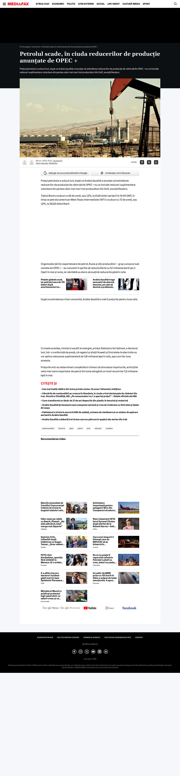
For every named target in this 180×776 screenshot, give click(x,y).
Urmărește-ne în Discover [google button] (115, 173)
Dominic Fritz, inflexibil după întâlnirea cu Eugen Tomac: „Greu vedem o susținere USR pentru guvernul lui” (53, 541)
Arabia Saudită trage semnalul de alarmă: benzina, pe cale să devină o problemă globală (104, 283)
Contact (139, 637)
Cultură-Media (131, 4)
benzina (61, 428)
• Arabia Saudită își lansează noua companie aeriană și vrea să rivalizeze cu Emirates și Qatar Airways (90, 406)
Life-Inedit (113, 4)
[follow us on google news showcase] (70, 608)
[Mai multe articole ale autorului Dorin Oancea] (24, 162)
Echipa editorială (45, 637)
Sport (146, 4)
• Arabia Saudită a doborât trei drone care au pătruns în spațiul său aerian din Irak (84, 419)
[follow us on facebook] (129, 608)
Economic (58, 4)
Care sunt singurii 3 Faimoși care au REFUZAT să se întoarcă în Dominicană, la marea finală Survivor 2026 (104, 541)
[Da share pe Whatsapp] (156, 162)
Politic (71, 4)
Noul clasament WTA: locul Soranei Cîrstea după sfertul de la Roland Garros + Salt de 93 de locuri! (104, 523)
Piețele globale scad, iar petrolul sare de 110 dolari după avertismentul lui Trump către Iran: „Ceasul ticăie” (53, 283)
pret (88, 428)
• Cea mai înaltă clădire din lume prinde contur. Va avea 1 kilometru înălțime (81, 389)
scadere (109, 428)
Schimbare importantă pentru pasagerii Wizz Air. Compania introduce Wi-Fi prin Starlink (104, 507)
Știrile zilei (42, 4)
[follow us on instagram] (110, 608)
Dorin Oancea (42, 163)
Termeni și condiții (91, 637)
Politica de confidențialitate (117, 637)
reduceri (98, 428)
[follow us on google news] (50, 608)
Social (101, 4)
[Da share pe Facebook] (142, 162)
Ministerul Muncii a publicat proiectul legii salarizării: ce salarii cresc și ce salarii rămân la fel (51, 595)
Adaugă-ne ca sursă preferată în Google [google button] (65, 173)
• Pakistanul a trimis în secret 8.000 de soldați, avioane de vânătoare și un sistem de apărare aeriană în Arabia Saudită (89, 414)
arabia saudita (48, 428)
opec (71, 428)
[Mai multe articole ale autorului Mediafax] (31, 162)
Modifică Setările (90, 644)
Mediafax (53, 163)
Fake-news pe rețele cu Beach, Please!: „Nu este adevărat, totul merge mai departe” (53, 523)
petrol (80, 428)
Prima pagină (25, 47)
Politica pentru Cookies (68, 637)
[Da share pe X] (149, 162)
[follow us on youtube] (90, 608)
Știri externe (86, 4)
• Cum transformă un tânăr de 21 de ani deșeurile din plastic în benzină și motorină (84, 400)
